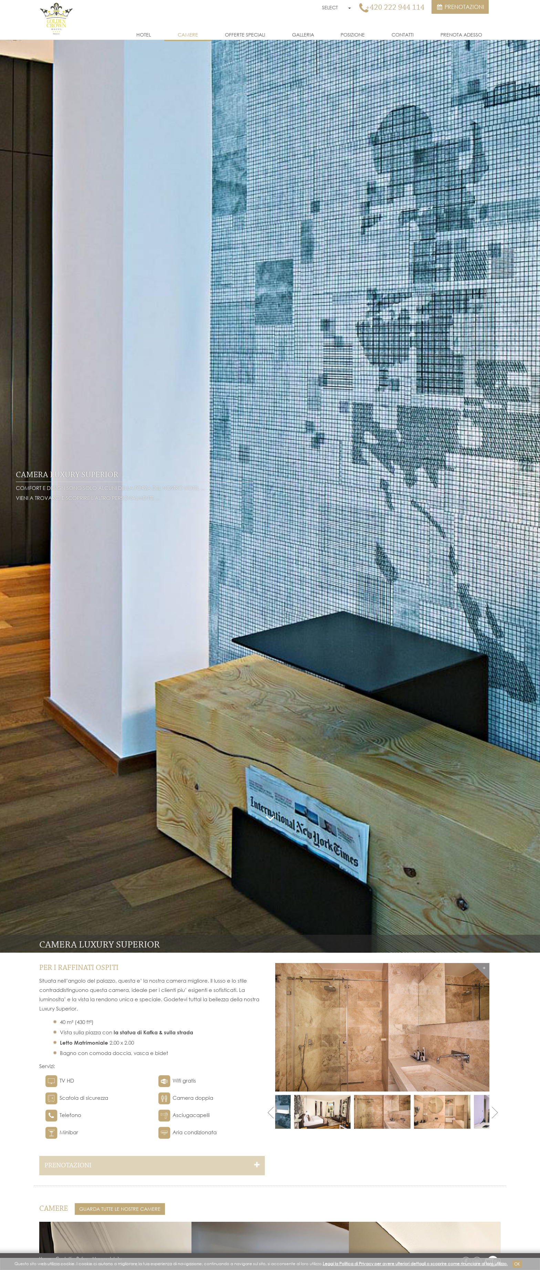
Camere (188, 35)
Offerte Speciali (245, 35)
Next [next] (494, 1112)
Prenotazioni (460, 6)
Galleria (303, 35)
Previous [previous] (270, 1112)
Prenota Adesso (461, 35)
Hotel (143, 35)
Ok (517, 1264)
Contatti (403, 35)
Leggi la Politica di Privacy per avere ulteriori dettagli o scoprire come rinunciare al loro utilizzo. (415, 1263)
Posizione (353, 35)
